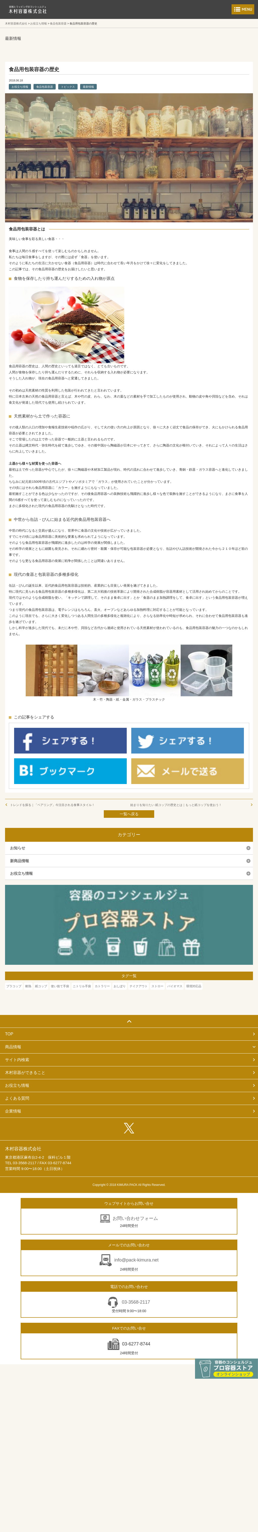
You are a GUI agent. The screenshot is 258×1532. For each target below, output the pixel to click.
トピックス (68, 86)
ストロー (157, 986)
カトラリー (102, 986)
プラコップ (13, 986)
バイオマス (174, 986)
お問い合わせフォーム (135, 1218)
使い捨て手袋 (60, 986)
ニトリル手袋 (82, 986)
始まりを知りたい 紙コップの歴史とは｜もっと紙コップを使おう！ (177, 805)
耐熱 (28, 986)
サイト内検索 (17, 1060)
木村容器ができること (25, 1072)
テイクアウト (139, 986)
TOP (9, 1034)
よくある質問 (17, 1098)
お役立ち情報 (20, 86)
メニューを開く (243, 9)
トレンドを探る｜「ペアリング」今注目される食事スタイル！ (52, 805)
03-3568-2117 (135, 1302)
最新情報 (88, 86)
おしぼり (120, 986)
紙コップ (41, 986)
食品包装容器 (44, 86)
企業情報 (13, 1111)
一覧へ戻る (129, 814)
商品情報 (13, 1047)
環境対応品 (193, 986)
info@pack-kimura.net (136, 1260)
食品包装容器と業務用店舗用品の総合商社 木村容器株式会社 (28, 9)
